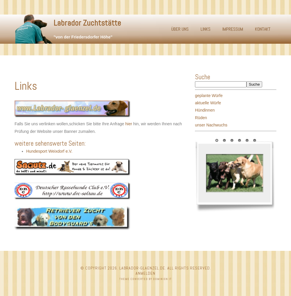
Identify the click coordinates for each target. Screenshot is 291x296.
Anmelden (145, 273)
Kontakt (262, 29)
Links (205, 29)
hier (128, 123)
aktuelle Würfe (208, 103)
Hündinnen (205, 110)
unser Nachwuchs (211, 125)
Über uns (180, 29)
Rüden (201, 117)
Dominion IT (162, 279)
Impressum (232, 29)
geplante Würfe (209, 95)
